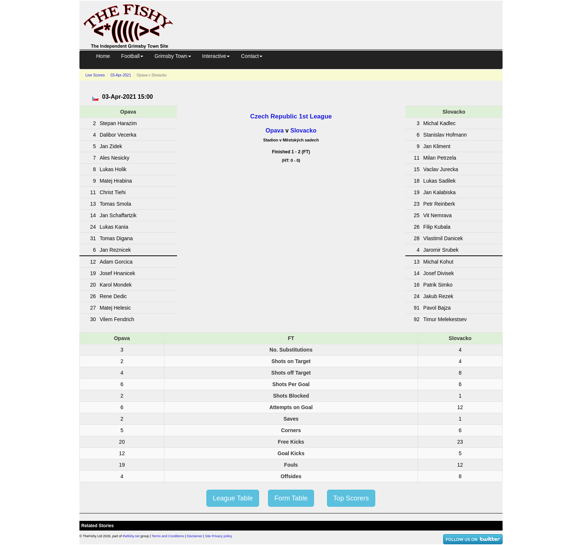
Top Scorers (351, 498)
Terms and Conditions (168, 536)
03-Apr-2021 (120, 75)
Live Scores (95, 75)
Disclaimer (194, 536)
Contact (251, 56)
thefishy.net (131, 536)
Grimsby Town (172, 56)
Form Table (291, 498)
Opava (275, 130)
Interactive (216, 56)
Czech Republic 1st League (291, 116)
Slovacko (303, 130)
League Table (233, 498)
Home (103, 56)
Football (132, 56)
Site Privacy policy (218, 536)
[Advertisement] (344, 23)
